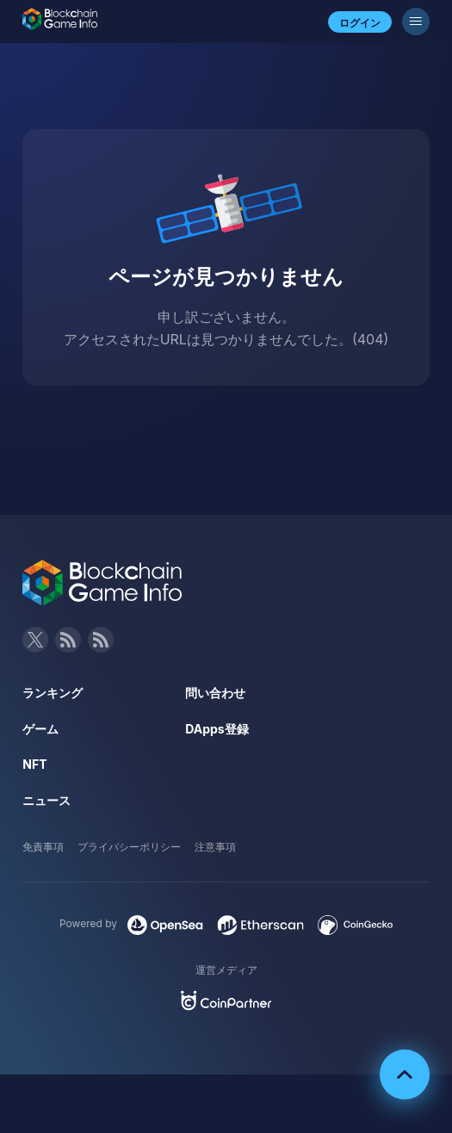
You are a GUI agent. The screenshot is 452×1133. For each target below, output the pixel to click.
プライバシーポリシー (129, 846)
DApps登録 (216, 728)
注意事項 (215, 846)
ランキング (52, 692)
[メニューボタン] (416, 21)
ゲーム (40, 728)
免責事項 (43, 846)
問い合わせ (215, 692)
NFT (34, 764)
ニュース (46, 800)
